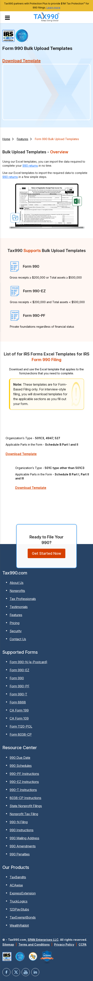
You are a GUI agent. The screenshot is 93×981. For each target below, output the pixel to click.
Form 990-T (18, 694)
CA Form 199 (19, 710)
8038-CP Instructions (25, 798)
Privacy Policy (64, 944)
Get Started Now (46, 553)
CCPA (82, 944)
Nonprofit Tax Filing (24, 814)
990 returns (30, 165)
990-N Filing (19, 822)
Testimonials (19, 607)
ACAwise (16, 885)
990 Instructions (21, 830)
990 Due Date (20, 758)
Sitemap (8, 944)
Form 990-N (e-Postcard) (28, 662)
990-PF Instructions (24, 774)
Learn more (53, 7)
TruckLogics (18, 901)
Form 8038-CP (21, 734)
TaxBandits (18, 877)
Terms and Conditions (34, 944)
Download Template (21, 454)
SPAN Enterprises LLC (43, 939)
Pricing (14, 623)
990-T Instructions (23, 790)
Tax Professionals (23, 599)
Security (16, 631)
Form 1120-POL (21, 726)
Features (22, 139)
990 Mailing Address (24, 838)
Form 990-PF (19, 686)
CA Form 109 (19, 718)
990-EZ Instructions (24, 782)
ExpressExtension (23, 893)
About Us (16, 583)
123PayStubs (19, 909)
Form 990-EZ (19, 670)
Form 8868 (18, 702)
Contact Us (18, 639)
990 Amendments (23, 846)
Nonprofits (17, 591)
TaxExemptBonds (23, 917)
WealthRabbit (19, 925)
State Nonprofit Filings (26, 806)
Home (6, 139)
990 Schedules (21, 766)
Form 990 (17, 678)
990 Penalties (20, 854)
